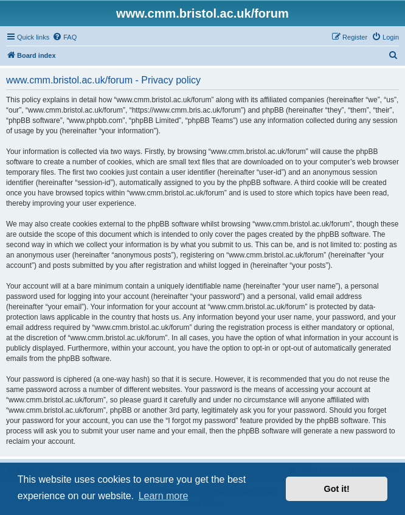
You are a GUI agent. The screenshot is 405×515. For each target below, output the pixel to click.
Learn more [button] (164, 496)
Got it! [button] (337, 489)
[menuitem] (64, 37)
